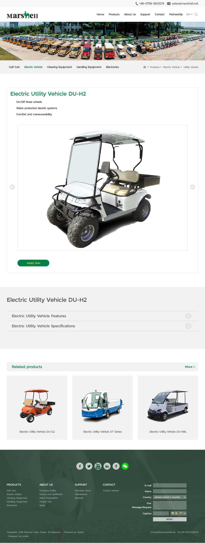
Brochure (79, 498)
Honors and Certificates (51, 494)
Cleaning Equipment (59, 67)
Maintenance (81, 494)
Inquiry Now (33, 263)
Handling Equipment (88, 67)
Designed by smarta (18, 536)
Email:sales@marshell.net (163, 532)
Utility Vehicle (191, 67)
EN (188, 14)
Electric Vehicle (33, 67)
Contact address (111, 490)
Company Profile (47, 490)
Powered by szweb (73, 532)
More (188, 367)
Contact (159, 14)
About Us (130, 14)
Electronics (112, 67)
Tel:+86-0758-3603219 (187, 532)
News (42, 505)
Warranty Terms (83, 490)
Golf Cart (14, 67)
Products (114, 14)
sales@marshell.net (185, 3)
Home (100, 14)
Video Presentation (48, 498)
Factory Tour (45, 501)
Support (145, 14)
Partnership (176, 14)
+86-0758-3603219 (151, 3)
